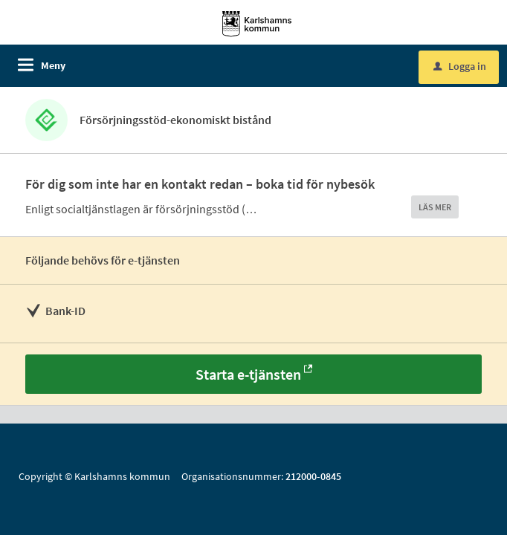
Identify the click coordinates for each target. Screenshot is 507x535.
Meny (53, 65)
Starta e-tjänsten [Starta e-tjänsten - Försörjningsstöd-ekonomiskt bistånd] (248, 374)
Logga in (459, 66)
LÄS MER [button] (435, 207)
